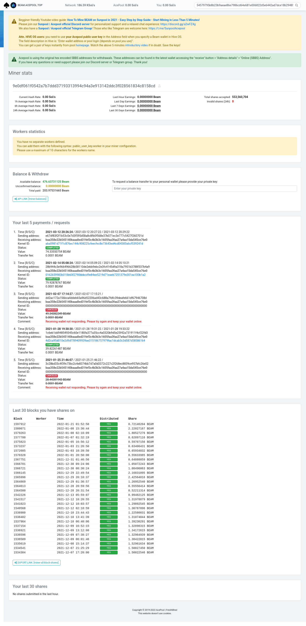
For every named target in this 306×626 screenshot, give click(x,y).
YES (153, 428)
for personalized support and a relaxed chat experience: (169, 24)
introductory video (181, 45)
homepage (127, 45)
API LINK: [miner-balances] (75, 203)
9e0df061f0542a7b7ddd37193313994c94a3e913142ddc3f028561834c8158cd (129, 90)
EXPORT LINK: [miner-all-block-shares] (81, 566)
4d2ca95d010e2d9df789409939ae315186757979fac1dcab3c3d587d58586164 (140, 344)
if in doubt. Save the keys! (209, 45)
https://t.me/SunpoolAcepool (211, 28)
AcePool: (125, 5)
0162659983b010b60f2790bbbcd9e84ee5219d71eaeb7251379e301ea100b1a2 (140, 279)
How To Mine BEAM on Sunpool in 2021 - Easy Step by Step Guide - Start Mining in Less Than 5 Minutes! (178, 20)
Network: (80, 5)
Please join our (73, 24)
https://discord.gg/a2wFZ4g (222, 24)
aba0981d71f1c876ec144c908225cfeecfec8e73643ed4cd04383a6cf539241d (139, 247)
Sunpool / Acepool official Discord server (108, 24)
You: (166, 5)
